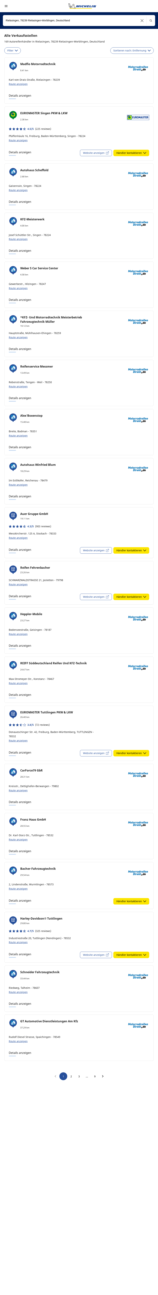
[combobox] (79, 20)
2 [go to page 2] (71, 1076)
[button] (142, 20)
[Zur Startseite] (82, 6)
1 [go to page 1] (63, 1076)
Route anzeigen (18, 84)
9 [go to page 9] (95, 1076)
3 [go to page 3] (79, 1076)
